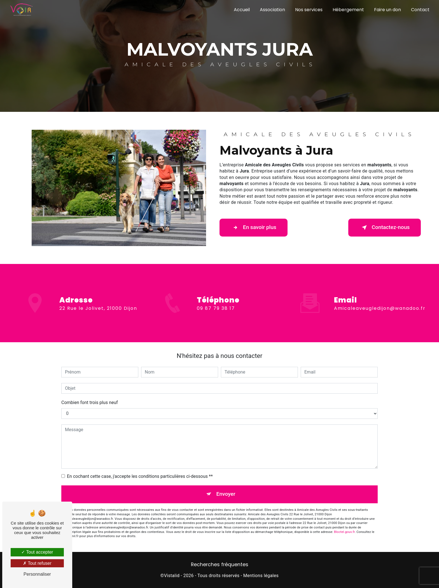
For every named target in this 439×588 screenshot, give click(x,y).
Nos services (309, 9)
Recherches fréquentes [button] (219, 564)
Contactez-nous (384, 227)
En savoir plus (253, 227)
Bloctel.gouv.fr (344, 532)
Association (272, 9)
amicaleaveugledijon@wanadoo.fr (380, 303)
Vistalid (172, 575)
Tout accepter (37, 552)
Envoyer (225, 494)
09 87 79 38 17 (216, 313)
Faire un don (387, 9)
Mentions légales (261, 575)
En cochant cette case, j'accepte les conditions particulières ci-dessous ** (140, 476)
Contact (420, 9)
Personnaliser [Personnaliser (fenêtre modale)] (37, 574)
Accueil (242, 9)
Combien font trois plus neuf (89, 402)
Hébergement (348, 9)
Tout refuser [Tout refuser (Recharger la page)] (37, 563)
